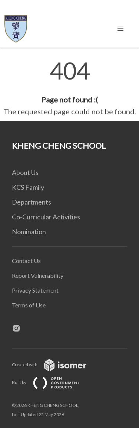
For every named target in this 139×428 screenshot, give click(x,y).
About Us (25, 172)
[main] (69, 88)
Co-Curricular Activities (46, 217)
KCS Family (28, 187)
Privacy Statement (35, 290)
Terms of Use (29, 305)
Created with (55, 364)
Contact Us (26, 260)
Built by (51, 382)
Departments (31, 202)
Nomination (29, 232)
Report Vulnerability (37, 275)
